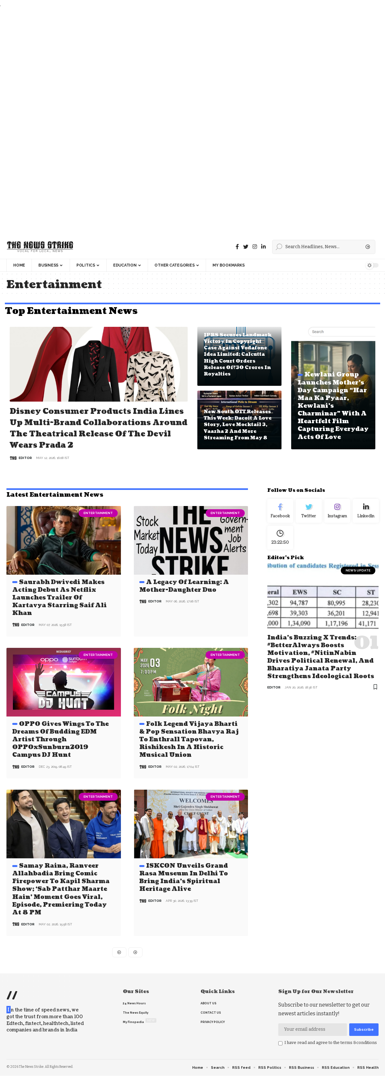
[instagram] (255, 246)
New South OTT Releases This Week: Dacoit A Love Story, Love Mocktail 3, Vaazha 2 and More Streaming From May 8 (237, 425)
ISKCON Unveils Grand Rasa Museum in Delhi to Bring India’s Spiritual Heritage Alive (183, 886)
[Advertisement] (191, 122)
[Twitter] (246, 246)
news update (358, 585)
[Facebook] (237, 246)
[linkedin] (263, 246)
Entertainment (98, 524)
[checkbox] (280, 1052)
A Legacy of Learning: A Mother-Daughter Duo (184, 597)
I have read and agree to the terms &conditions (330, 1051)
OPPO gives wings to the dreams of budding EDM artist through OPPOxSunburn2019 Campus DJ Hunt (60, 749)
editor (25, 469)
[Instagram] (337, 523)
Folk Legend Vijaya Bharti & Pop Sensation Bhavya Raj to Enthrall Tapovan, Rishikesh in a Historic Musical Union (189, 749)
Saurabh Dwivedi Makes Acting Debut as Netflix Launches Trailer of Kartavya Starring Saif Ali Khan (59, 609)
